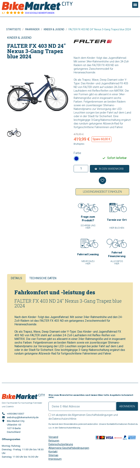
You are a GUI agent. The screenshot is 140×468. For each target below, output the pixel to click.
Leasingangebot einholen (102, 191)
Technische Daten (42, 278)
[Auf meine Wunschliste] (102, 180)
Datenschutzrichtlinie (64, 418)
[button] (109, 169)
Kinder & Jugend (19, 37)
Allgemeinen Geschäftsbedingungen (92, 414)
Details (16, 278)
